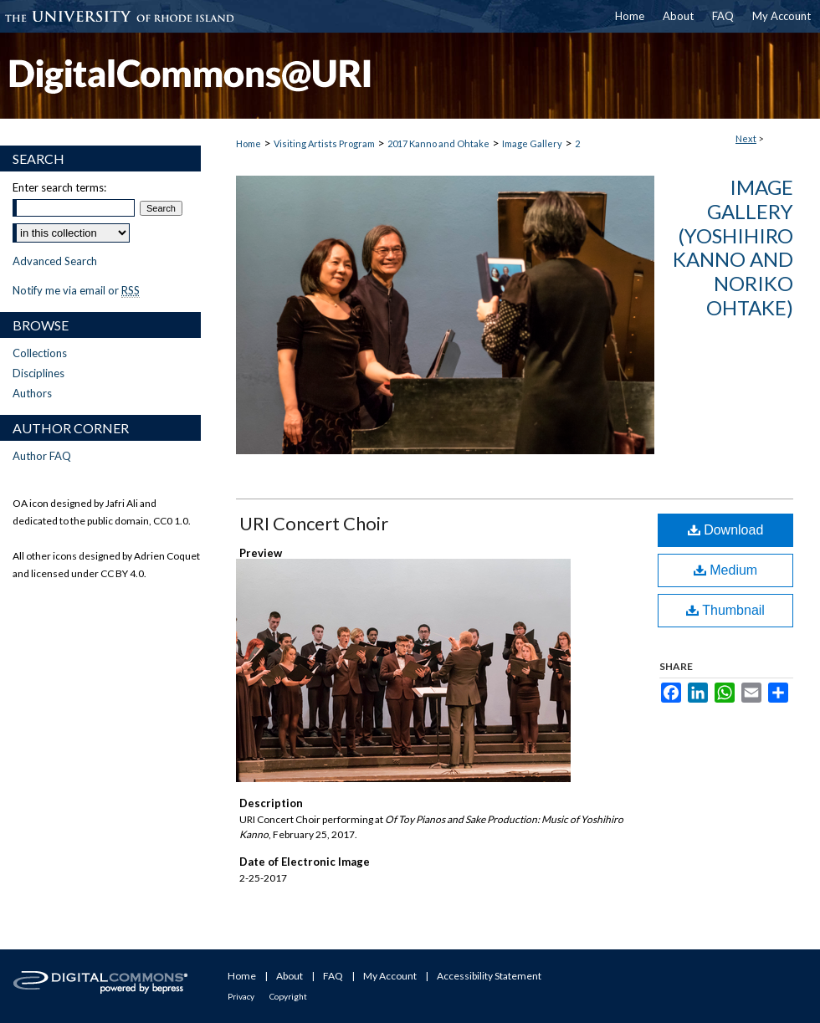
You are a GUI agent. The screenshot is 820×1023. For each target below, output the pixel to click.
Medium (725, 570)
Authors (32, 393)
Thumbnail (725, 610)
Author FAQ (42, 456)
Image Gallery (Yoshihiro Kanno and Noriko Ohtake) (733, 247)
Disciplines (38, 373)
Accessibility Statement (489, 975)
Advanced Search (55, 261)
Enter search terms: (59, 187)
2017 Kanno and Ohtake (438, 143)
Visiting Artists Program (324, 143)
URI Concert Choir (313, 523)
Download (726, 530)
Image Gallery (532, 143)
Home (248, 143)
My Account (390, 975)
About (289, 975)
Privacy (241, 996)
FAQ (333, 975)
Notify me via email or (76, 290)
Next (745, 138)
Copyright (288, 996)
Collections (40, 353)
